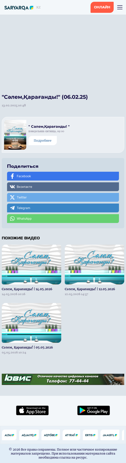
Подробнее (43, 141)
